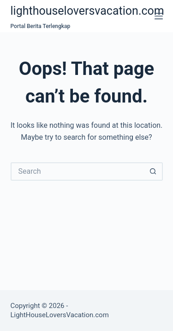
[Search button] (153, 171)
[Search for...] (77, 171)
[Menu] (159, 16)
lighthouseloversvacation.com (87, 10)
